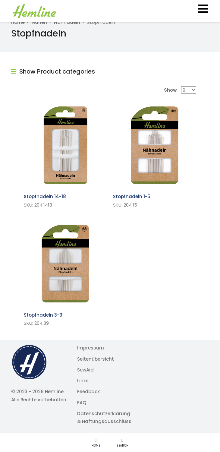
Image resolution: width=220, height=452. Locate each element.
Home (18, 22)
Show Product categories (53, 71)
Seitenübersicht (95, 359)
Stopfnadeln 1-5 (131, 196)
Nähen (39, 22)
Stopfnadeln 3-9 (43, 315)
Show (170, 90)
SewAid (85, 370)
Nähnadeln (67, 22)
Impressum (90, 348)
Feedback (88, 391)
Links (83, 381)
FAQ (81, 403)
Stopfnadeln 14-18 (45, 196)
